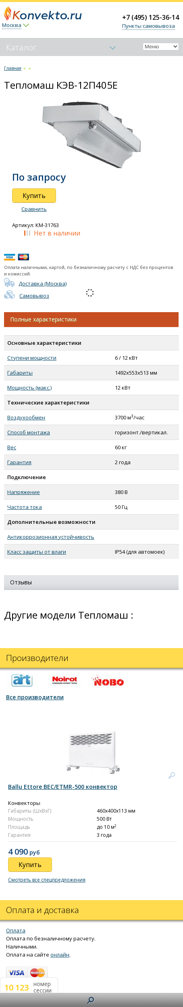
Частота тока (24, 507)
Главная (12, 68)
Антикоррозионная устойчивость (50, 536)
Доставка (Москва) (35, 283)
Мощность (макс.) (29, 387)
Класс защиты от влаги (36, 551)
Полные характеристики (43, 319)
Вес (11, 447)
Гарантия (19, 462)
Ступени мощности (31, 357)
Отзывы (21, 582)
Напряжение (23, 492)
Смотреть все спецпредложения (46, 879)
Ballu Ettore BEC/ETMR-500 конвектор (62, 786)
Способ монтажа (28, 432)
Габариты (20, 372)
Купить (34, 195)
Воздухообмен (26, 417)
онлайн (59, 954)
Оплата (15, 930)
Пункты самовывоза (148, 25)
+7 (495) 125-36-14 (150, 17)
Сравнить (34, 209)
